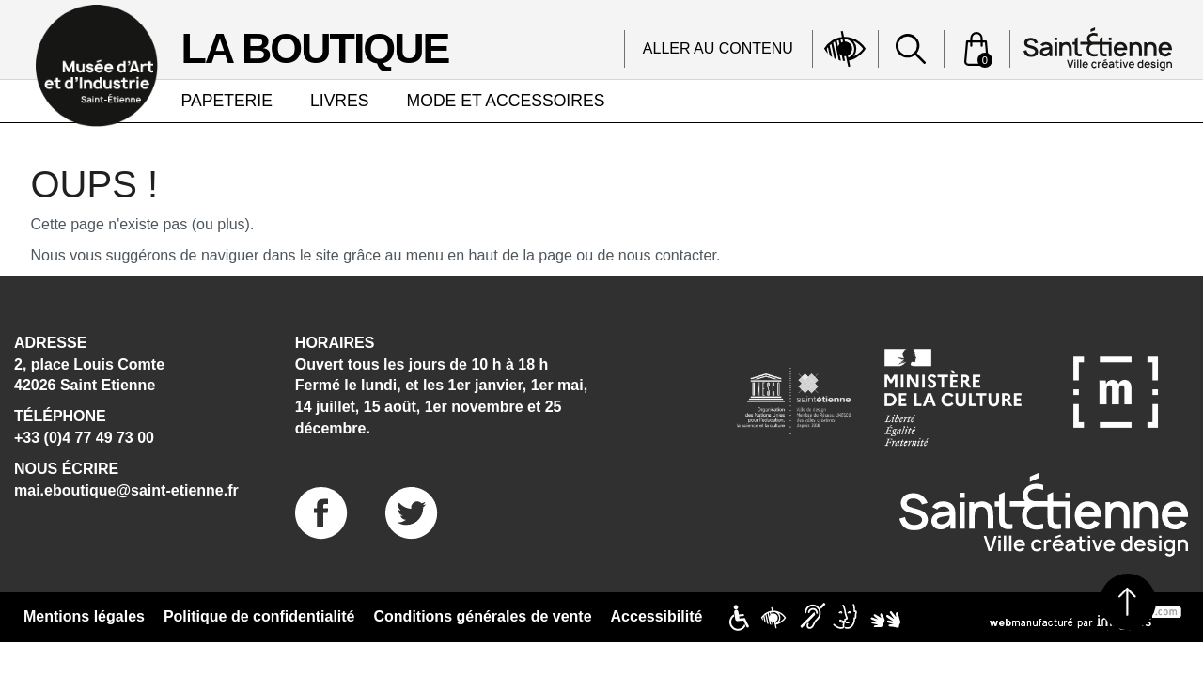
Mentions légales (84, 616)
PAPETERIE (227, 100)
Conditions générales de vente (483, 616)
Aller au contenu (718, 48)
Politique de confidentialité (259, 616)
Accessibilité (657, 616)
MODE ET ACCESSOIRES (506, 100)
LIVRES (339, 100)
